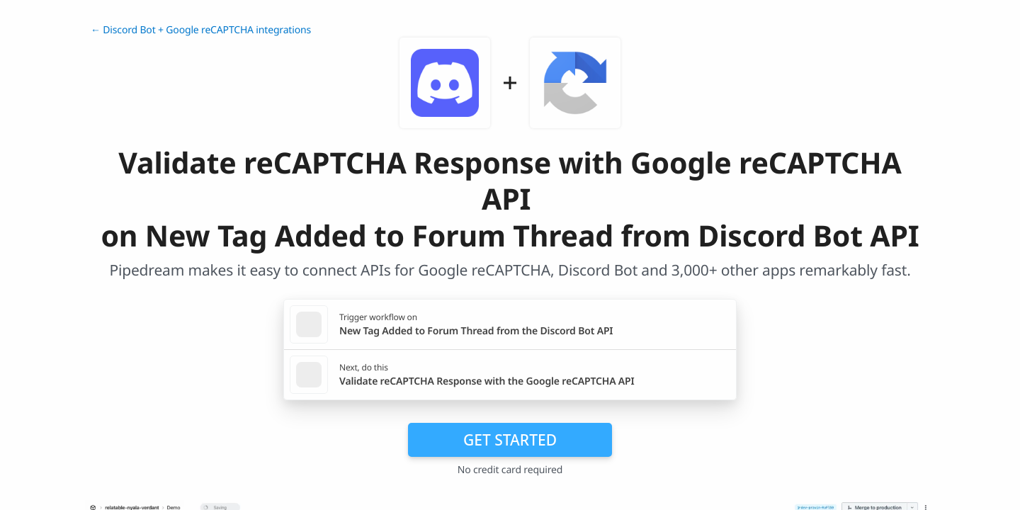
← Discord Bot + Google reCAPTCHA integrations (201, 30)
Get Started (510, 440)
